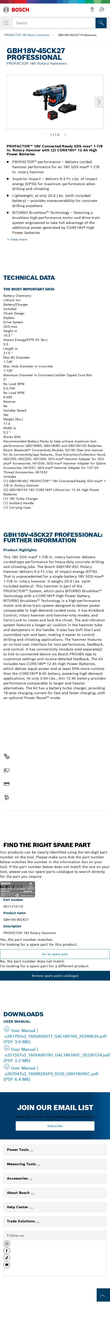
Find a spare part (55, 820)
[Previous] (45, 134)
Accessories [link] (18, 1178)
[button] (7, 1245)
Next (98, 102)
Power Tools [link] (18, 1149)
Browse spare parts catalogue (55, 976)
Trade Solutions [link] (21, 1221)
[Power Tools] (31, 1151)
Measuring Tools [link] (22, 1164)
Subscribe (55, 1126)
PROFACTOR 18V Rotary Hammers (26, 35)
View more (19, 239)
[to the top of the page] (103, 1295)
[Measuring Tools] (38, 1165)
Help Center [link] (18, 1207)
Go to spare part (55, 954)
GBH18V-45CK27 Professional (77, 35)
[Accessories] (30, 1179)
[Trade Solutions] (38, 1222)
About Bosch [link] (19, 1192)
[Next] (65, 134)
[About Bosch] (32, 1194)
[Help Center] (31, 1208)
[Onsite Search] (101, 23)
